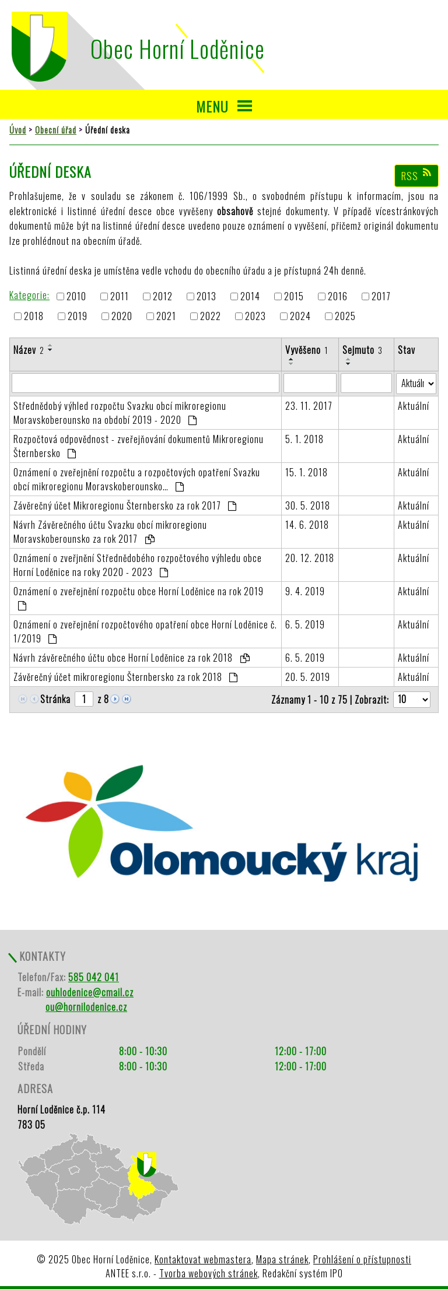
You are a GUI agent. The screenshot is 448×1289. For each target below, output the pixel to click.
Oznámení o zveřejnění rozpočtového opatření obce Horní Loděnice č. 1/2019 (145, 631)
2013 (206, 296)
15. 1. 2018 (306, 472)
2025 (345, 317)
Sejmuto (362, 350)
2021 (166, 317)
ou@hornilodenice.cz (86, 1007)
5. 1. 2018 (304, 439)
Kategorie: (29, 295)
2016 (338, 296)
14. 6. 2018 (307, 525)
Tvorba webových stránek (208, 1273)
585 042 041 (93, 977)
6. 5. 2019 (305, 624)
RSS (416, 175)
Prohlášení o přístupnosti (362, 1259)
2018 (34, 317)
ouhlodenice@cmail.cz (90, 992)
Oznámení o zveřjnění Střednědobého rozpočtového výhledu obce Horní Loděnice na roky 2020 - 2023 (137, 565)
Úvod (17, 130)
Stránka (55, 699)
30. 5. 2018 (307, 505)
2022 (210, 317)
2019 (78, 317)
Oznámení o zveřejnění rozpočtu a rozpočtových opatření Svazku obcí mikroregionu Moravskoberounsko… (136, 479)
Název (28, 350)
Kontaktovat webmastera (203, 1259)
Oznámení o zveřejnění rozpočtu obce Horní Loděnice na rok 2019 (138, 597)
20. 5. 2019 (307, 677)
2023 (255, 317)
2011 (119, 296)
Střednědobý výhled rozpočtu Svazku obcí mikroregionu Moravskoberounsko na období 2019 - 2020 (119, 413)
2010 (76, 296)
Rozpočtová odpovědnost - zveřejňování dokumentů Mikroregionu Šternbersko (138, 446)
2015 (294, 296)
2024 (300, 317)
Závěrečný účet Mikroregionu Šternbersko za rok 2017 (125, 505)
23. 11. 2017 (308, 406)
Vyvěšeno (306, 350)
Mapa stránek (282, 1259)
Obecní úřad (55, 130)
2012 (163, 296)
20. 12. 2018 (309, 558)
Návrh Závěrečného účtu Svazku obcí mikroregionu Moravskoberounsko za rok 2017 (110, 532)
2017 (381, 296)
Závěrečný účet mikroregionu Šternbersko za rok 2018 (125, 677)
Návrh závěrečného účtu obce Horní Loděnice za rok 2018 (131, 658)
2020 (121, 317)
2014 (250, 296)
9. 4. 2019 (305, 591)
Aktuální (413, 406)
